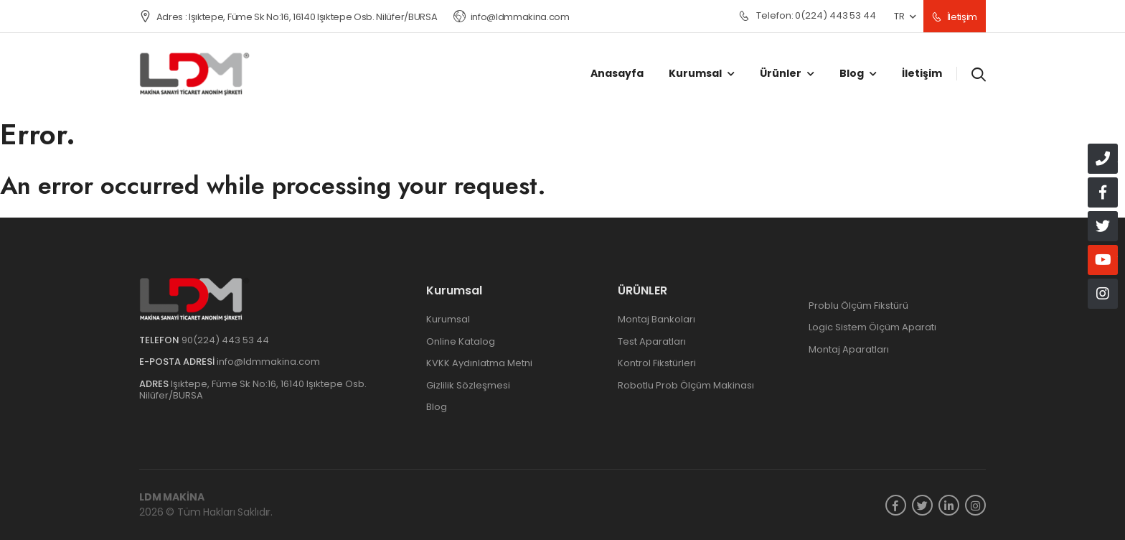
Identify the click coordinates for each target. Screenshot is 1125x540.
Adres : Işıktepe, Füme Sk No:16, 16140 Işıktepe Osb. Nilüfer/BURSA (288, 17)
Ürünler (780, 73)
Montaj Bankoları (656, 319)
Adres (154, 384)
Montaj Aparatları (849, 349)
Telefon (159, 340)
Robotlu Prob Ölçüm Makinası (686, 385)
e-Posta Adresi (177, 361)
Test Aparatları (652, 341)
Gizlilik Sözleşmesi (468, 385)
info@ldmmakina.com (511, 17)
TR (899, 16)
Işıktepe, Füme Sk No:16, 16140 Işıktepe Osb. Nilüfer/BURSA (253, 389)
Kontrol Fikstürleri (657, 363)
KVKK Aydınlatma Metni (479, 363)
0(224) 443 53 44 (807, 16)
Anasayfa (617, 73)
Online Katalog (460, 341)
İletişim (954, 17)
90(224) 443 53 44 (225, 340)
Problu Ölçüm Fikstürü (858, 305)
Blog (851, 73)
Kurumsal (695, 73)
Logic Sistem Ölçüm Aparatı (872, 327)
